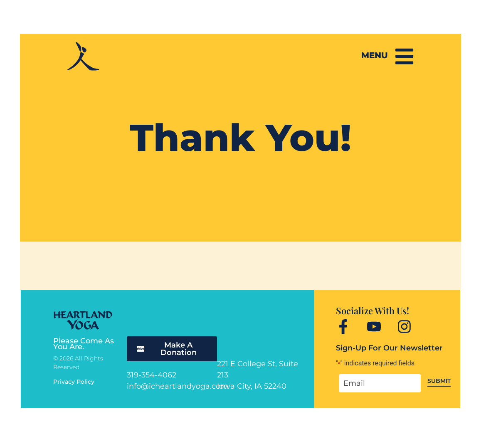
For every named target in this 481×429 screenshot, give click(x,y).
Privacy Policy (73, 381)
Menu (374, 55)
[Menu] (404, 56)
